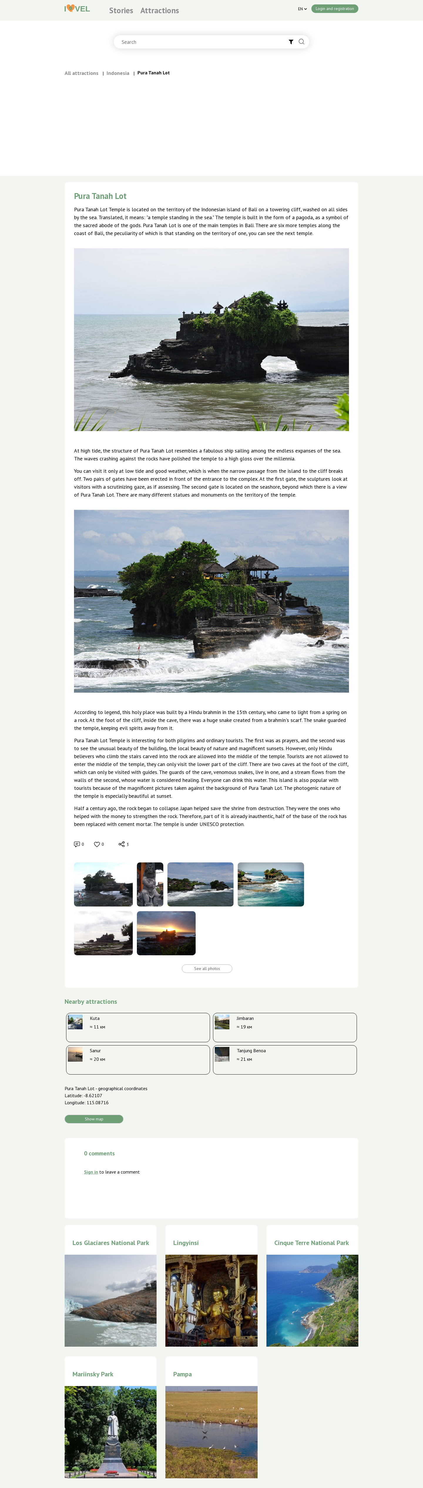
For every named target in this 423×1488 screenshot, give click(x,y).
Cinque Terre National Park (311, 1243)
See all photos (207, 968)
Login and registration (335, 8)
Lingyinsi (186, 1243)
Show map (94, 1119)
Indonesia (118, 73)
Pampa (182, 1374)
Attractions (159, 10)
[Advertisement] (211, 121)
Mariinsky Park (93, 1374)
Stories (121, 10)
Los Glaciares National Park (111, 1243)
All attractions (81, 73)
